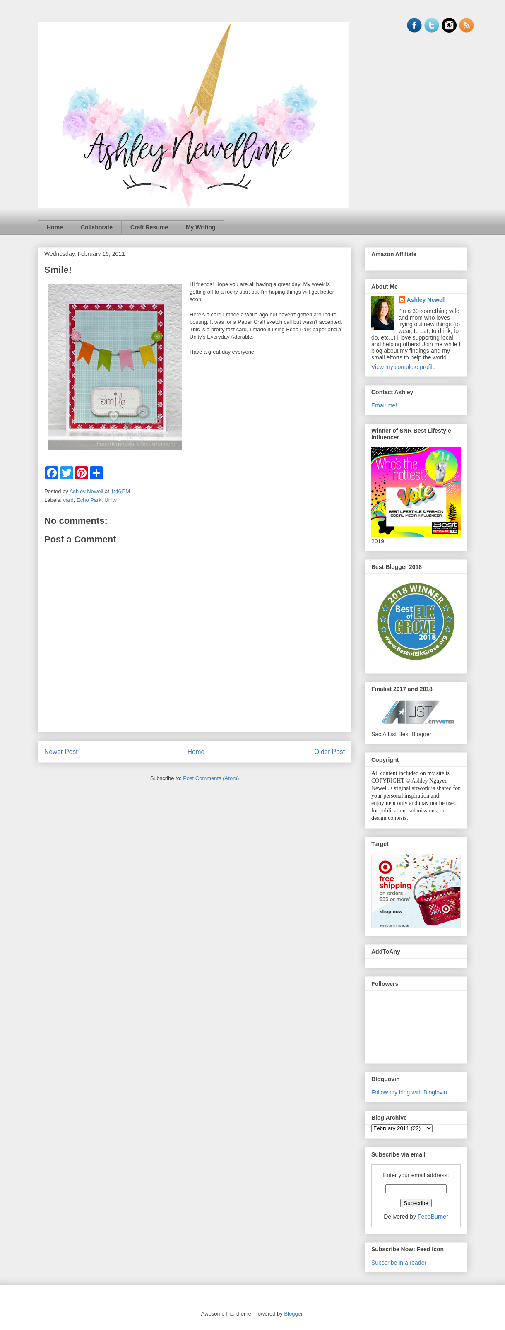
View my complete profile (403, 367)
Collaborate (97, 227)
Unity (110, 500)
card (68, 500)
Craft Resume (149, 227)
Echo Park (89, 500)
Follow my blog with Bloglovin (409, 1092)
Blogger (293, 1314)
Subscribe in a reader (398, 1262)
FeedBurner (433, 1216)
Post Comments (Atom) (211, 778)
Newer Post (61, 751)
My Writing (200, 227)
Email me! (384, 405)
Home (55, 227)
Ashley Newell (426, 299)
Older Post (329, 751)
